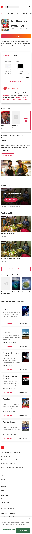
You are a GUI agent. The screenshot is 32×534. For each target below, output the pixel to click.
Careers (3, 486)
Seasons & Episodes (22, 14)
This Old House (9, 422)
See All (24, 136)
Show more (4, 150)
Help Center (5, 490)
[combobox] (12, 7)
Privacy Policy (5, 499)
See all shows (20, 301)
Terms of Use (5, 502)
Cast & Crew (11, 14)
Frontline (6, 399)
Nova (5, 307)
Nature (5, 330)
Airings (14, 56)
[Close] (30, 519)
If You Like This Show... (8, 456)
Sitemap (3, 483)
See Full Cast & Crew (26, 120)
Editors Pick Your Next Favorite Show (12, 467)
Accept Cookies (23, 531)
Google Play (12, 517)
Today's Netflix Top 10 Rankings (10, 453)
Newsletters (4, 479)
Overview (4, 14)
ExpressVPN (7, 95)
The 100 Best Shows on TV (9, 460)
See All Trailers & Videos (16, 268)
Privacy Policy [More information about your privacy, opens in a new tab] (25, 527)
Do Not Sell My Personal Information (9, 531)
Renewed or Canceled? (8, 463)
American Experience (11, 353)
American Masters (10, 376)
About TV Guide (6, 476)
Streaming (6, 55)
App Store (4, 517)
